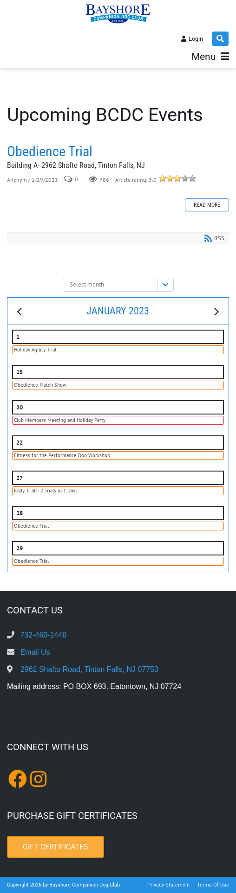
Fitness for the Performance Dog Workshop (62, 455)
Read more (207, 205)
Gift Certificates (55, 846)
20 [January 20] (19, 407)
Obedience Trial (49, 151)
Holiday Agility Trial (35, 349)
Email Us (35, 652)
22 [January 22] (19, 442)
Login (196, 38)
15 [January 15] (19, 372)
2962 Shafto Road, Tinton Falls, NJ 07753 (89, 669)
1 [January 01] (18, 337)
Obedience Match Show (40, 385)
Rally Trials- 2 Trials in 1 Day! (45, 490)
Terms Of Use (213, 884)
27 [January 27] (19, 478)
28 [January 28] (19, 513)
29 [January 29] (19, 548)
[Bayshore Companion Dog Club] (118, 13)
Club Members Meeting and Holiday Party (59, 420)
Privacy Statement (168, 884)
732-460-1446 (43, 635)
